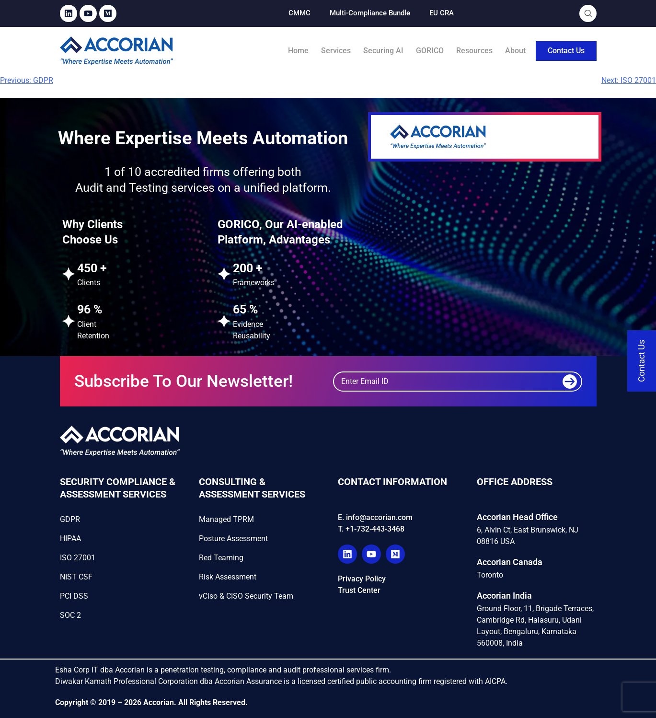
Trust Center (359, 590)
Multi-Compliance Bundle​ (370, 13)
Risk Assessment (227, 576)
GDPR (70, 519)
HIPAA (70, 538)
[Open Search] (588, 13)
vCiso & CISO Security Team (246, 596)
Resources (474, 50)
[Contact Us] (641, 361)
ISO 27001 (77, 557)
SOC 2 (70, 615)
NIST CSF (76, 576)
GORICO (430, 50)
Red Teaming (221, 557)
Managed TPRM (226, 519)
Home (298, 50)
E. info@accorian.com (375, 517)
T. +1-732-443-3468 (371, 528)
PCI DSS (74, 596)
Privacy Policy (362, 578)
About (515, 50)
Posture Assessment (233, 538)
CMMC (299, 13)
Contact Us (566, 50)
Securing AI (383, 50)
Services (336, 50)
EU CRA (441, 13)
